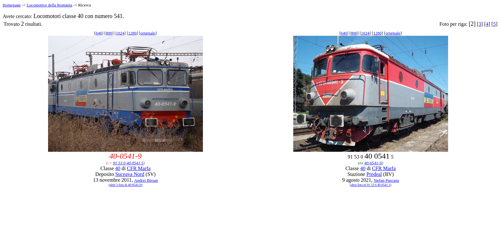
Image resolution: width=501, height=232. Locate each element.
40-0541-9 (373, 162)
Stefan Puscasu (386, 180)
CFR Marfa (138, 168)
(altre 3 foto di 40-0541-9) (125, 185)
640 (98, 33)
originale (147, 33)
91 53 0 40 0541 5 (128, 162)
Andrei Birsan (146, 180)
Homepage (12, 5)
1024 (120, 33)
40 (117, 168)
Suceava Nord (129, 174)
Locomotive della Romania (49, 5)
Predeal (374, 174)
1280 (132, 33)
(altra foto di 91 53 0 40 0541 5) (370, 185)
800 (109, 33)
